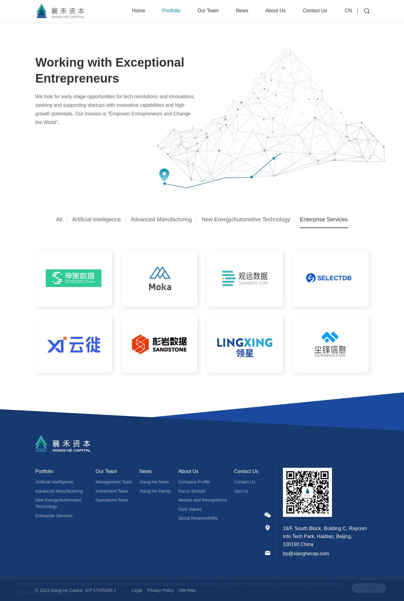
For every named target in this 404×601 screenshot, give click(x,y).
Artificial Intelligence (54, 481)
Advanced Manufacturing (59, 491)
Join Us (241, 491)
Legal (136, 590)
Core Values (189, 509)
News (242, 10)
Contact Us (315, 10)
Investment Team (112, 491)
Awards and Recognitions (202, 500)
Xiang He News (154, 481)
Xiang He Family (155, 491)
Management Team (114, 481)
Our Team (208, 10)
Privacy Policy (160, 590)
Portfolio (171, 10)
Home (138, 10)
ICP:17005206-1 (100, 590)
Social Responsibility (197, 518)
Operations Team (112, 500)
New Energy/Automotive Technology (58, 503)
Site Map (187, 590)
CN (348, 10)
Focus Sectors (191, 491)
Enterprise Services (53, 515)
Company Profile (194, 481)
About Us (275, 10)
